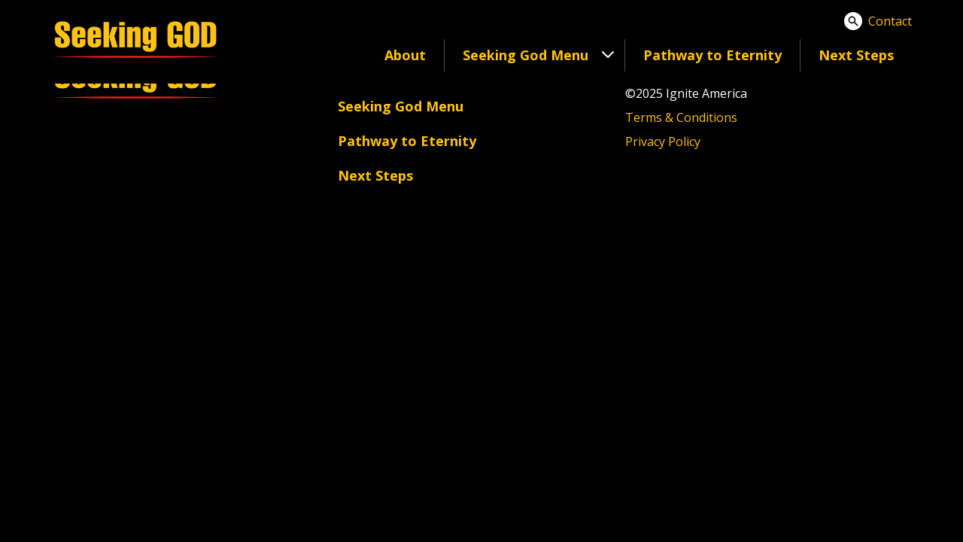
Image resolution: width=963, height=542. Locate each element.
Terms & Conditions (681, 117)
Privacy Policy (662, 141)
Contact (890, 21)
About (405, 55)
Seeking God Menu (400, 106)
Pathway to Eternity (712, 55)
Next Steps (856, 55)
